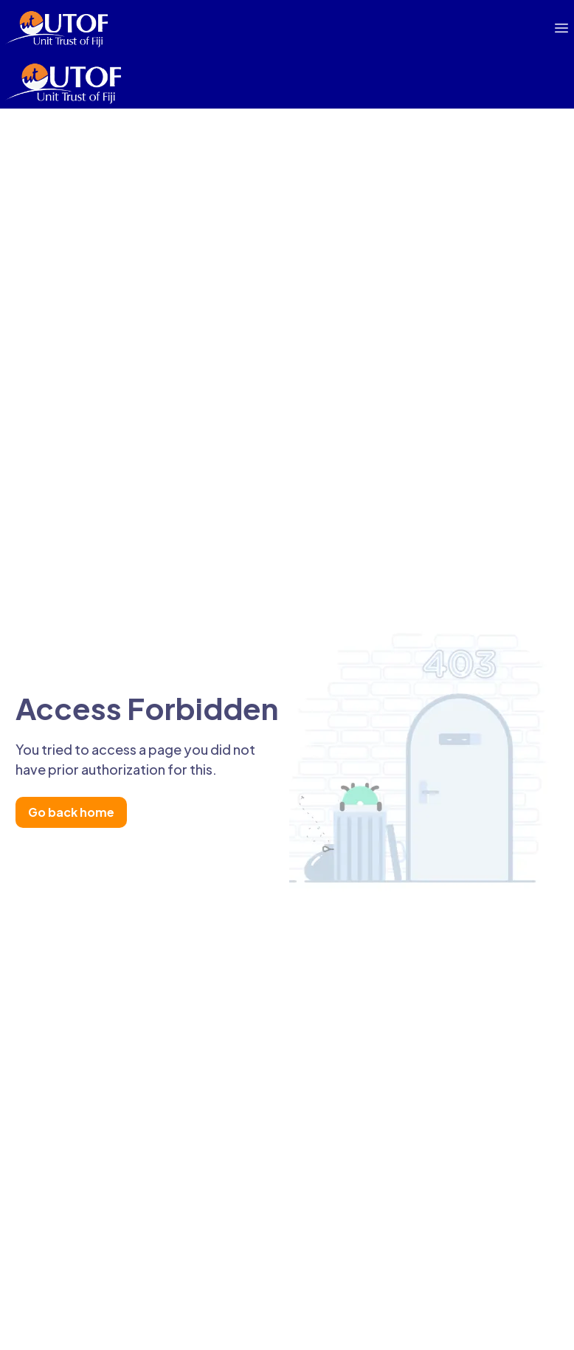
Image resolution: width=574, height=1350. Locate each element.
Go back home (71, 812)
